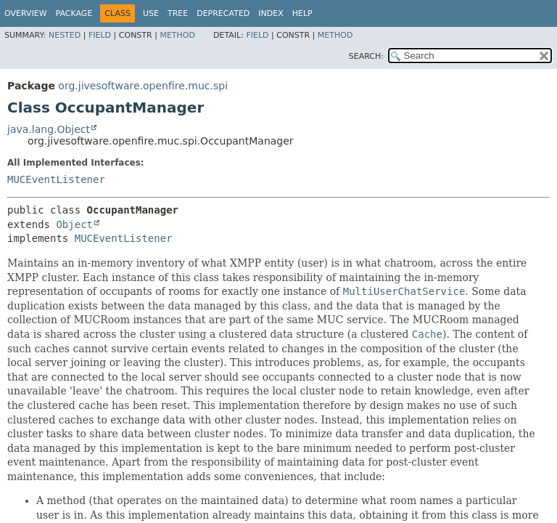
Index (270, 13)
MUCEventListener (56, 179)
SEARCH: (366, 56)
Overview (25, 13)
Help (302, 13)
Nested (65, 35)
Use (151, 13)
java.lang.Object (48, 129)
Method (177, 35)
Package (74, 13)
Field (99, 35)
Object (74, 224)
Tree (178, 13)
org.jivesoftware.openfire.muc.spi (143, 86)
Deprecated (223, 13)
